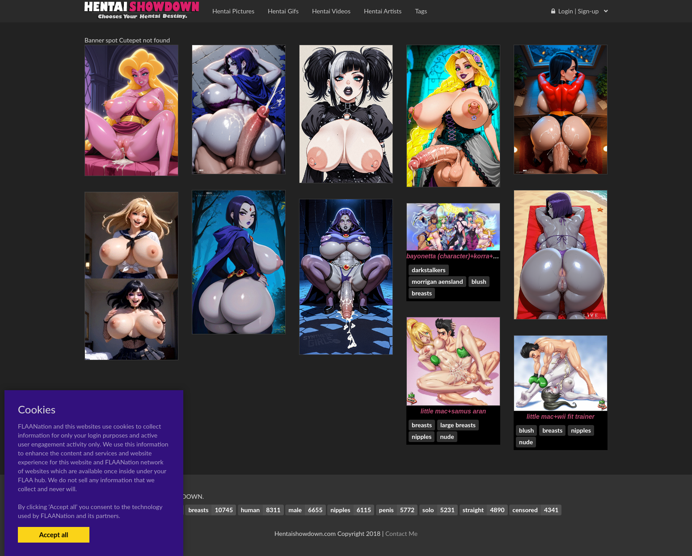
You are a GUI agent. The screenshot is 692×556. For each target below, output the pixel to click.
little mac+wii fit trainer (561, 416)
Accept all (53, 535)
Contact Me (401, 533)
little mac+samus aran (453, 411)
